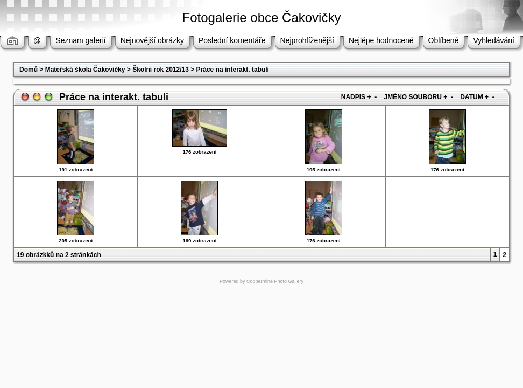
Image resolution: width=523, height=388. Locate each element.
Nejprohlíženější (307, 40)
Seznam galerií (80, 40)
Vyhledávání (493, 40)
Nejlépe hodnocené (381, 40)
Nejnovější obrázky (152, 40)
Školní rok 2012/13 (160, 69)
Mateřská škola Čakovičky (85, 69)
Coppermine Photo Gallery (274, 281)
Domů (28, 69)
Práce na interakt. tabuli (232, 69)
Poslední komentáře (232, 40)
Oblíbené (443, 40)
